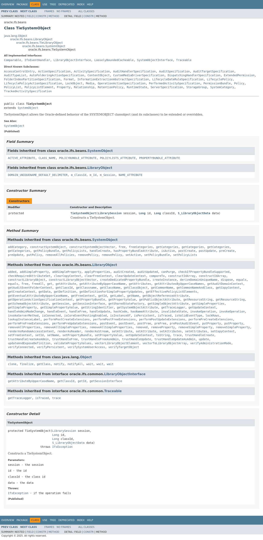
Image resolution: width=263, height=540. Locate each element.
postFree (144, 323)
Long (142, 213)
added (12, 271)
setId (39, 335)
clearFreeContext (98, 275)
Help (90, 4)
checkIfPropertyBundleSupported (203, 271)
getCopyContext (228, 287)
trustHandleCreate (199, 335)
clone (12, 364)
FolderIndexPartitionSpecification (32, 79)
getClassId (64, 287)
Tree (53, 4)
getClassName (110, 287)
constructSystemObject (48, 247)
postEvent (107, 323)
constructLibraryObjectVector (72, 279)
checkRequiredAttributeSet (29, 275)
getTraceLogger (173, 307)
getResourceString (197, 299)
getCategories (167, 247)
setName (53, 335)
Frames (49, 11)
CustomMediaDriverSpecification (138, 75)
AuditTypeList (15, 75)
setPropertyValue (108, 335)
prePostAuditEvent (184, 323)
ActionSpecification (54, 71)
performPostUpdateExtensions (162, 319)
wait (89, 364)
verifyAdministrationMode (210, 343)
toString (163, 335)
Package (22, 4)
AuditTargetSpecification (213, 71)
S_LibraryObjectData (194, 213)
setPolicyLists (185, 254)
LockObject (73, 83)
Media (90, 83)
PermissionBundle (217, 83)
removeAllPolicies (59, 254)
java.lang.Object (15, 35)
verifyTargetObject (123, 347)
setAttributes (170, 331)
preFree (160, 323)
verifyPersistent (50, 347)
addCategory (17, 247)
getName (133, 295)
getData (45, 291)
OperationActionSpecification (122, 83)
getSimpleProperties (208, 303)
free (122, 247)
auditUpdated (147, 271)
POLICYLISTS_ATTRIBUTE (118, 158)
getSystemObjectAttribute (137, 307)
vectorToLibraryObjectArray (165, 343)
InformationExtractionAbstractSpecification (113, 79)
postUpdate (207, 250)
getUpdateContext (202, 307)
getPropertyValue (122, 299)
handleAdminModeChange (26, 311)
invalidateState (174, 311)
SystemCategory (222, 87)
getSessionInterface (89, 303)
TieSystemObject (83, 213)
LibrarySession (110, 213)
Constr (41, 16)
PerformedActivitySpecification (174, 83)
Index (81, 4)
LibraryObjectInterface (72, 60)
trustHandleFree (65, 339)
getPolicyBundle (46, 250)
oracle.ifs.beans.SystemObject (43, 46)
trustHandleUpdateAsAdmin (174, 339)
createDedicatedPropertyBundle (124, 279)
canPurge (168, 271)
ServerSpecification (167, 87)
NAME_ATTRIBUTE (131, 175)
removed (142, 327)
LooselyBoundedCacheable (114, 60)
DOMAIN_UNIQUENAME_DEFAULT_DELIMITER (38, 175)
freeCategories (141, 247)
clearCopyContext (67, 275)
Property (63, 87)
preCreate (226, 250)
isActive (168, 250)
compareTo (157, 275)
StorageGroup (196, 87)
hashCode (120, 311)
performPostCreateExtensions (67, 319)
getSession (60, 303)
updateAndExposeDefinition (29, 343)
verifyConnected (20, 347)
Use (44, 4)
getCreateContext (21, 291)
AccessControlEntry (19, 71)
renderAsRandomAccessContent (31, 331)
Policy (239, 83)
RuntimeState (137, 87)
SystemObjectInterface (155, 60)
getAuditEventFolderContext (30, 287)
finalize (26, 364)
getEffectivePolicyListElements (171, 291)
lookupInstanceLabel (24, 319)
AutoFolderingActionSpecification (57, 75)
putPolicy (34, 254)
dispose (227, 279)
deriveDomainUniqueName (198, 279)
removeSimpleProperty (195, 327)
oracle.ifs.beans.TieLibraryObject (39, 42)
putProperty (211, 323)
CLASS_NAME (47, 158)
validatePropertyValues (72, 343)
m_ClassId (78, 175)
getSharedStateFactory (126, 303)
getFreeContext (83, 295)
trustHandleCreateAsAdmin (28, 339)
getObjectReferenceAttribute (166, 295)
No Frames (64, 11)
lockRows (212, 315)
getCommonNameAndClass (194, 287)
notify (59, 364)
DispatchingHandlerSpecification (194, 75)
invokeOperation (203, 311)
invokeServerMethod (23, 315)
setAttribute (122, 331)
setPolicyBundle (157, 254)
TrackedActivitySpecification (28, 91)
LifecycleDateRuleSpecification (177, 79)
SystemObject (28, 107)
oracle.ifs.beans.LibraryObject (31, 39)
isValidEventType (188, 315)
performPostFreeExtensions (114, 319)
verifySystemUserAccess (86, 347)
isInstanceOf (120, 315)
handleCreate (100, 250)
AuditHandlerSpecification (134, 71)
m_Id (93, 175)
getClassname (86, 287)
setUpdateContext (139, 335)
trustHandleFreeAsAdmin (99, 339)
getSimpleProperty (22, 307)
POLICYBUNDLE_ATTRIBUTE (77, 158)
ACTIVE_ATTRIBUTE (21, 158)
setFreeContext (20, 335)
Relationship (84, 87)
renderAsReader (69, 331)
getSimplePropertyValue (59, 307)
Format (69, 79)
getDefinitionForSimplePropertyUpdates (111, 291)
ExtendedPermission (239, 75)
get (49, 283)
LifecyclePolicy (219, 79)
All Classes (86, 11)
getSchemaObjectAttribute (28, 303)
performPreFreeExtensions (28, 323)
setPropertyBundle (76, 335)
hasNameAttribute (144, 311)
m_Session (107, 175)
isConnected (51, 315)
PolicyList (12, 87)
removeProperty (163, 327)
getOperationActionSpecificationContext (40, 299)
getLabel (117, 295)
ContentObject (99, 75)
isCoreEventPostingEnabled (85, 315)
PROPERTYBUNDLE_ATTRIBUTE (159, 158)
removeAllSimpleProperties (65, 327)
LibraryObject (100, 168)
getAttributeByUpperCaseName (102, 283)
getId (102, 295)
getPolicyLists (74, 250)
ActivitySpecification (92, 71)
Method (54, 16)
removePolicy (88, 254)
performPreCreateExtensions (210, 319)
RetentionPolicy (110, 87)
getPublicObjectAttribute (159, 299)
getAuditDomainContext (225, 283)
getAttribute (66, 283)
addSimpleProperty (34, 271)
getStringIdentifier (97, 307)
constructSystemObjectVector (92, 247)
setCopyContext (222, 331)
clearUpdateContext (130, 275)
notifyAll (75, 364)
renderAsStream (96, 331)
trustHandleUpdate (136, 339)
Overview (7, 4)
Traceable (183, 60)
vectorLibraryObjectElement (117, 343)
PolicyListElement (38, 87)
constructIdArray (181, 275)
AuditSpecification (174, 71)
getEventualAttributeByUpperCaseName (38, 295)
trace (177, 335)
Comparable (12, 60)
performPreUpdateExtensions (74, 323)
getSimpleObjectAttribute (168, 303)
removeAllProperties (24, 327)
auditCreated (124, 271)
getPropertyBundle (90, 299)
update (204, 339)
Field (30, 16)
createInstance (164, 279)
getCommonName (162, 287)
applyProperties (97, 271)
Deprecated (66, 4)
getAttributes (140, 283)
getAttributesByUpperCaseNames (179, 283)
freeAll (38, 283)
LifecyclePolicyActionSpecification (33, 83)
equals (241, 279)
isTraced (164, 315)
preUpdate (15, 254)
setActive (133, 254)
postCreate (186, 250)
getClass (43, 364)
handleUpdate (100, 311)
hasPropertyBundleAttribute (136, 250)
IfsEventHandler (37, 60)
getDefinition (65, 291)
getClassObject (136, 287)
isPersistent (144, 315)
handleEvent (56, 311)
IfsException (62, 446)
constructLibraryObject (26, 279)
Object (86, 357)
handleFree (77, 311)
